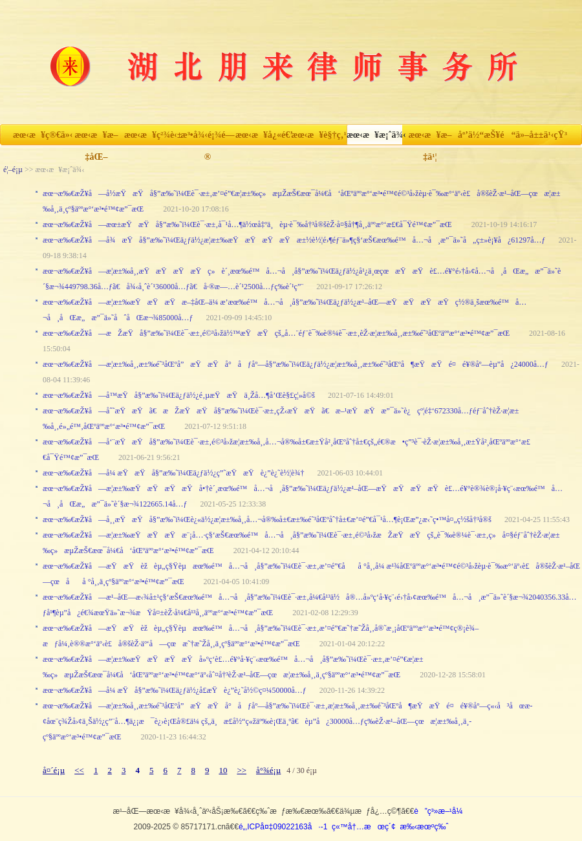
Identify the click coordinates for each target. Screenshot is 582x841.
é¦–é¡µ (13, 169)
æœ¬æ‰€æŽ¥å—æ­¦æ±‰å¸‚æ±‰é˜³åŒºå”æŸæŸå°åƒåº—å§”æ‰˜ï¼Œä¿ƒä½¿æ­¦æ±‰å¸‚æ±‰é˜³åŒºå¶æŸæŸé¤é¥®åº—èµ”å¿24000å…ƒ (295, 364)
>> (241, 770)
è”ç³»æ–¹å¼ (441, 811)
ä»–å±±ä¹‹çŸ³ (541, 135)
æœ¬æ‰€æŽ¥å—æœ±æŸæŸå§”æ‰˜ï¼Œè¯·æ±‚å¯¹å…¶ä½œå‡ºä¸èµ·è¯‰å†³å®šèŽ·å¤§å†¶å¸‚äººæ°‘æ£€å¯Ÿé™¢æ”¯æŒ (250, 224)
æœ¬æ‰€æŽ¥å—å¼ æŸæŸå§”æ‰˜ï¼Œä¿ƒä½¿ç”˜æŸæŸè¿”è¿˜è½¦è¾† (173, 472)
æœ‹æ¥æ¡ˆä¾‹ (374, 135)
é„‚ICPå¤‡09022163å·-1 (283, 826)
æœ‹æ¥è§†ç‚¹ (318, 135)
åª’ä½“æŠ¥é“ (485, 135)
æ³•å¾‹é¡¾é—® (208, 138)
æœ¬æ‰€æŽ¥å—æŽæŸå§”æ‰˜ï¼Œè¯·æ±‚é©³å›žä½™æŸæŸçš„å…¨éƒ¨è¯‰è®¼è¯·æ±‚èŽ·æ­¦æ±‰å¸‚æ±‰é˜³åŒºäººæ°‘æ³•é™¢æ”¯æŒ (279, 333)
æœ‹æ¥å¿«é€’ (263, 135)
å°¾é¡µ (268, 770)
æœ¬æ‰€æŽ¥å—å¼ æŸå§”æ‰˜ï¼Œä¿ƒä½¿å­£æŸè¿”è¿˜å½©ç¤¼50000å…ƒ (175, 690)
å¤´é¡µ (54, 770)
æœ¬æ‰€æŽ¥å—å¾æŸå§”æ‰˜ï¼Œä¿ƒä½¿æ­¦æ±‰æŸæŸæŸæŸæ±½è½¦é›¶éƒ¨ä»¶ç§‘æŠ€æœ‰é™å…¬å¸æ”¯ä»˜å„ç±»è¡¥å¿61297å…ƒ (294, 240)
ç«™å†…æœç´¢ (364, 826)
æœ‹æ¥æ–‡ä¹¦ (429, 138)
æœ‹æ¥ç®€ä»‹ (41, 135)
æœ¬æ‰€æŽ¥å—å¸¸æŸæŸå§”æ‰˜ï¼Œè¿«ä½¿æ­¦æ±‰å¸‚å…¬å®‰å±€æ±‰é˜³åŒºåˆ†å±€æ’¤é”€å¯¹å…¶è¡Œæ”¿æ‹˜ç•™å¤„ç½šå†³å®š (267, 519)
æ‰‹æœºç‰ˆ (424, 826)
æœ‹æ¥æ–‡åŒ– (96, 138)
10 (223, 770)
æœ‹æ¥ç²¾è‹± (152, 135)
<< (79, 770)
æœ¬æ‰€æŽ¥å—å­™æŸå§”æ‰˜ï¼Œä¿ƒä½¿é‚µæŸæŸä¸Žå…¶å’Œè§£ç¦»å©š (179, 395)
